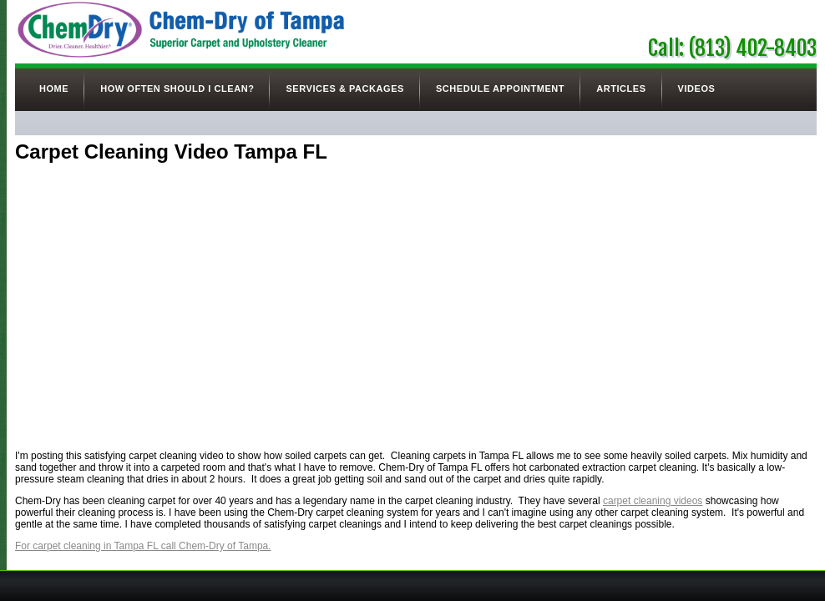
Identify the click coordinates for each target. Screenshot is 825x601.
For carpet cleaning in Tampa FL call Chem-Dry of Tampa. (143, 546)
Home (53, 88)
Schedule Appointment (500, 88)
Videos (697, 88)
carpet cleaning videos (652, 501)
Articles (620, 88)
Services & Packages (344, 88)
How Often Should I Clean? (177, 88)
